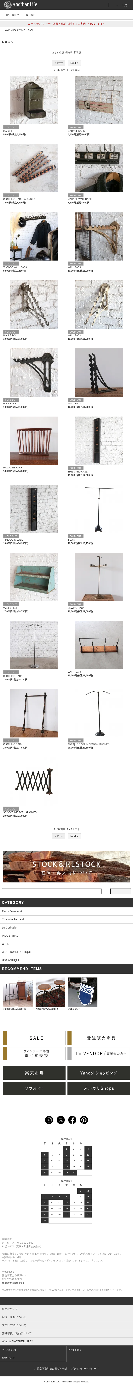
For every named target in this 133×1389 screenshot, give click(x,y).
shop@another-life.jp (13, 1283)
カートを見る (74, 1350)
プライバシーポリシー (83, 1368)
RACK (30, 30)
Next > (74, 62)
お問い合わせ (8, 1358)
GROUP (28, 15)
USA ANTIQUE (18, 30)
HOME (7, 30)
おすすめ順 (58, 52)
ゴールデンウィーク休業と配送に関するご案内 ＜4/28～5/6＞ (66, 23)
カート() (119, 5)
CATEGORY (10, 15)
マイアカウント (9, 1350)
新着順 (77, 52)
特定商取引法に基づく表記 (52, 1368)
